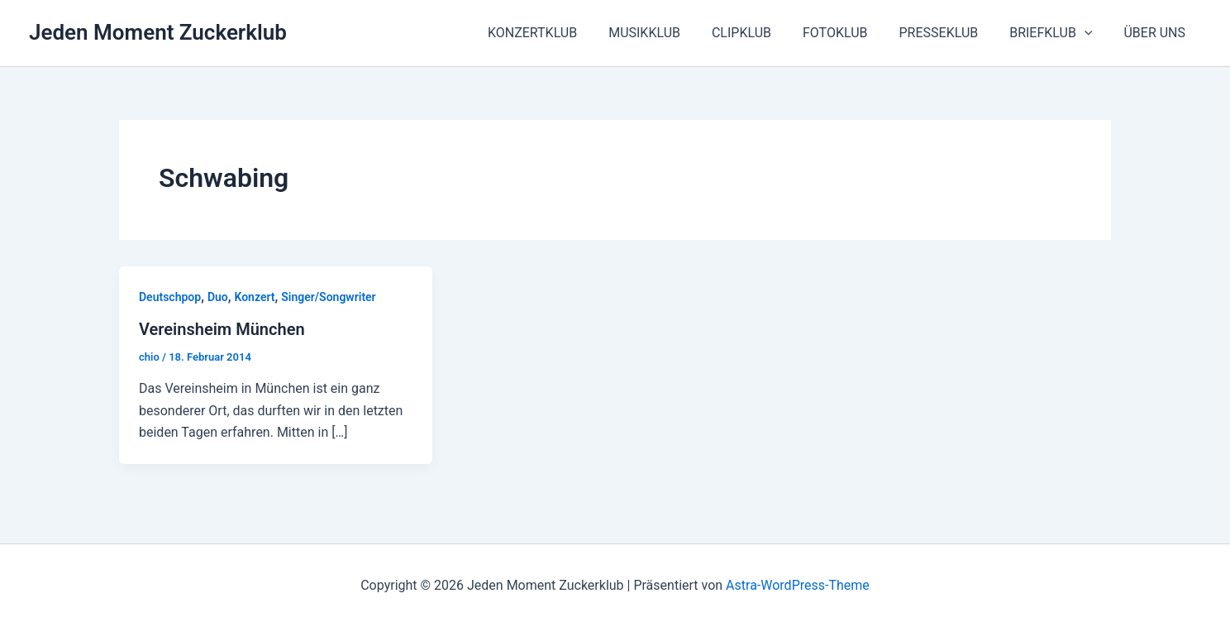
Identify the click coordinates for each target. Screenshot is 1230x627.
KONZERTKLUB (564, 33)
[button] (1092, 33)
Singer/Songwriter (328, 297)
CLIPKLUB (764, 33)
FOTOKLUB (852, 33)
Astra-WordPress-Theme (798, 585)
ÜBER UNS (1157, 33)
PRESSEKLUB (950, 33)
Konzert (254, 297)
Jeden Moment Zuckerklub (158, 32)
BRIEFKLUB (1058, 33)
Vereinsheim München (222, 329)
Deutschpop (170, 297)
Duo (217, 297)
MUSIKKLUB (672, 33)
